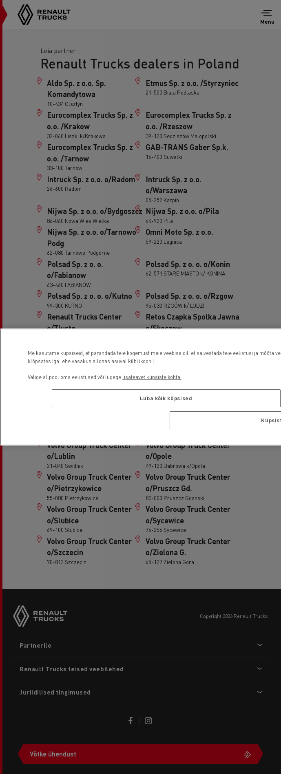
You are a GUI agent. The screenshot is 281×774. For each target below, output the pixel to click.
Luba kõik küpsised (166, 398)
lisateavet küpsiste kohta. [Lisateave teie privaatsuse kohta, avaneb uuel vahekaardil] (151, 376)
